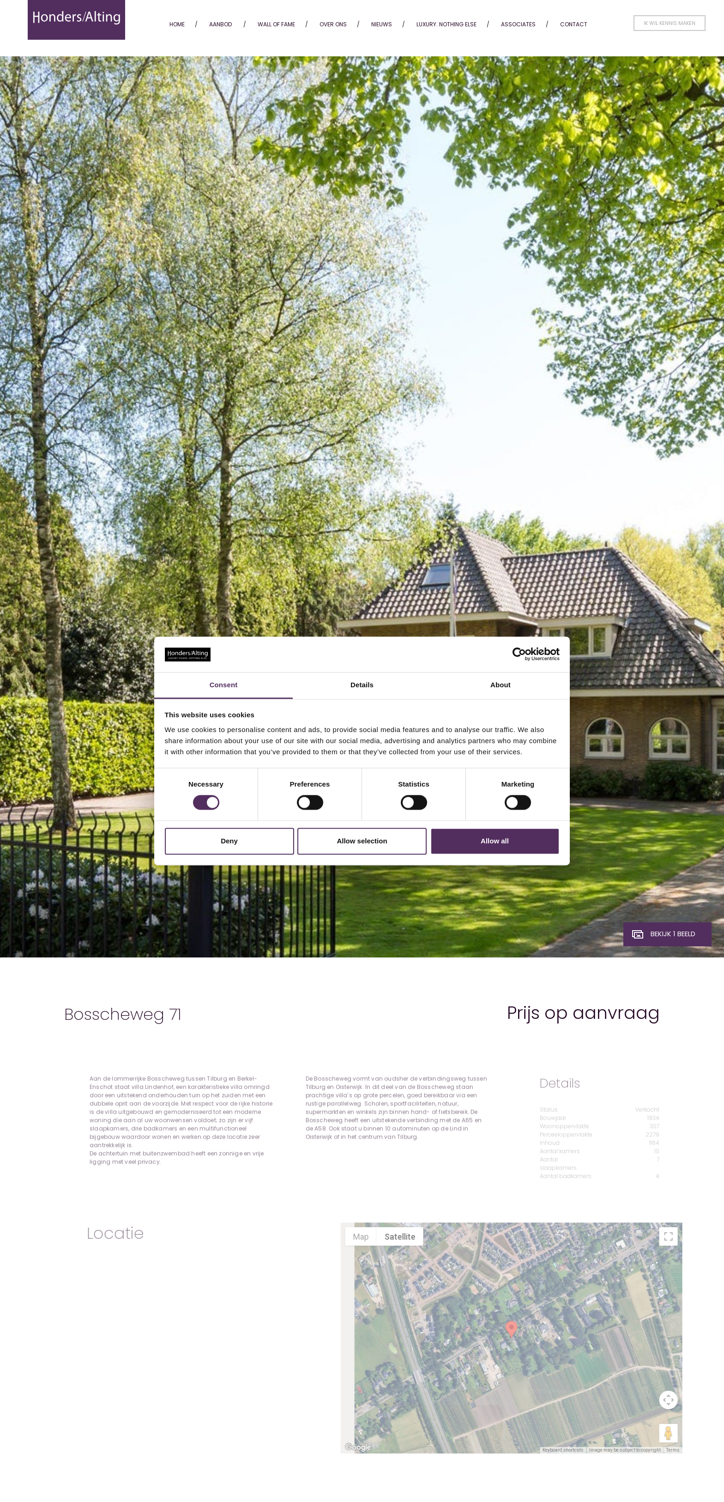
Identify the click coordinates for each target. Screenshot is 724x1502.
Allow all (495, 841)
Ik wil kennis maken (669, 23)
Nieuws (381, 24)
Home (177, 24)
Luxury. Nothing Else (446, 24)
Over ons (333, 24)
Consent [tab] (224, 685)
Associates (518, 24)
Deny (229, 841)
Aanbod (220, 24)
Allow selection (362, 841)
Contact (573, 24)
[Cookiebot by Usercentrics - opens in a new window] (519, 654)
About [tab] (500, 685)
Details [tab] (362, 685)
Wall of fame (276, 24)
